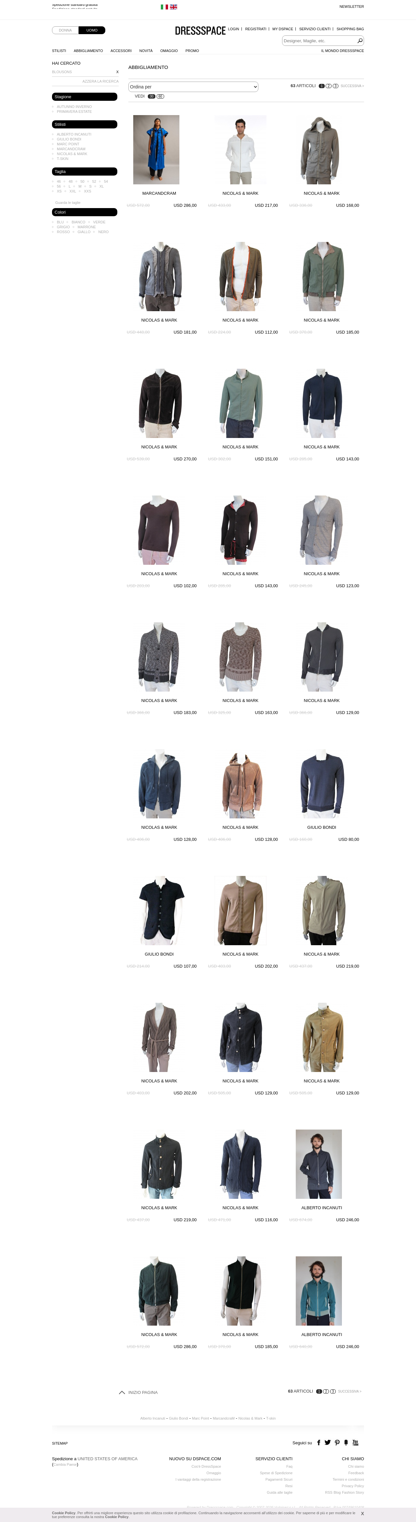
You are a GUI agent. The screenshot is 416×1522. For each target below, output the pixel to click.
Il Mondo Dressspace (342, 51)
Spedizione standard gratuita (75, 6)
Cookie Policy (63, 1513)
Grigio (63, 227)
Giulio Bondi (69, 139)
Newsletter (352, 6)
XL (101, 186)
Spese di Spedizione (276, 1473)
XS (59, 191)
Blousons (62, 72)
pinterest (337, 1442)
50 (82, 181)
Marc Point (68, 144)
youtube (354, 1442)
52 (94, 181)
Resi (288, 1486)
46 (59, 181)
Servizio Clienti (315, 29)
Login (233, 29)
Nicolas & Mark (72, 154)
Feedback (356, 1473)
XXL (73, 191)
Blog (337, 1492)
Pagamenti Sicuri (279, 1479)
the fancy (346, 1442)
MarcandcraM (71, 149)
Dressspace (201, 31)
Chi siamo (356, 1466)
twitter (328, 1442)
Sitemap (60, 1443)
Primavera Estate (74, 111)
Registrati (255, 29)
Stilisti (59, 51)
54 (106, 181)
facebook (319, 1442)
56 (59, 186)
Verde (99, 222)
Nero (103, 232)
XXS (87, 191)
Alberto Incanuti (74, 134)
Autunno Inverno (74, 107)
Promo (192, 51)
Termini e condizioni (348, 1479)
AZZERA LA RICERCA (101, 81)
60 (160, 96)
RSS (328, 1492)
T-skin (62, 159)
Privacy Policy (353, 1486)
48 (70, 181)
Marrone (87, 227)
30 (151, 96)
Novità (146, 51)
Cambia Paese (65, 1464)
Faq (289, 1466)
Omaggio (169, 51)
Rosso (63, 232)
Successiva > (352, 86)
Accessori (121, 51)
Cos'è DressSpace (206, 1466)
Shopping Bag (350, 29)
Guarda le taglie (68, 203)
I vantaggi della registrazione (198, 1479)
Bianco (78, 222)
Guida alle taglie (279, 1492)
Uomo (92, 30)
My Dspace (282, 29)
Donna (65, 30)
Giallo (84, 232)
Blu (60, 222)
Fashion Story (353, 1492)
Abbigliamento (88, 51)
